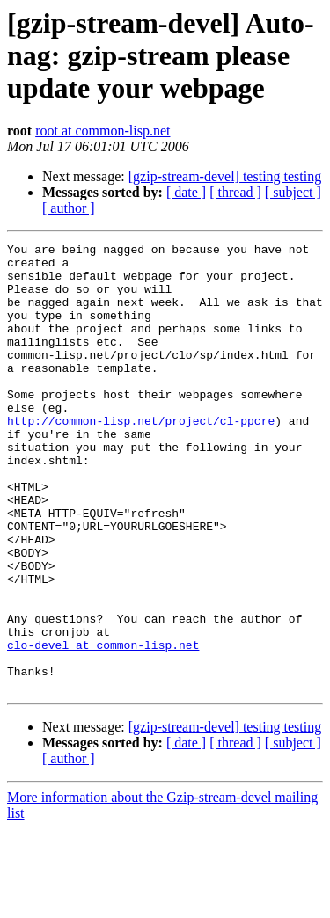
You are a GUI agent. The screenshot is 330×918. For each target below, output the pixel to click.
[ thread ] (235, 192)
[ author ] (68, 207)
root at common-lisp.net (102, 130)
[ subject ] (293, 192)
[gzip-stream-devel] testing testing (224, 176)
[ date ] (186, 192)
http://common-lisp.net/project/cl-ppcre (141, 457)
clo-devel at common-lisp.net (103, 726)
